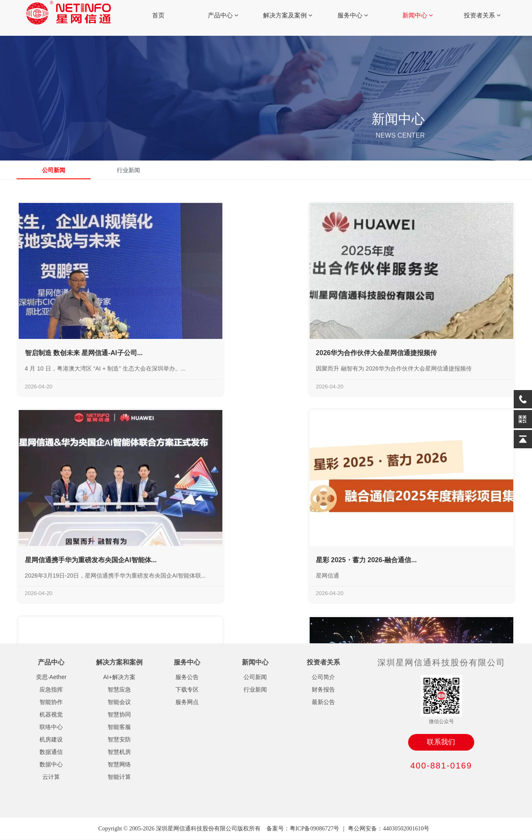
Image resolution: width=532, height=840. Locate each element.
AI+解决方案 (119, 677)
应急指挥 (51, 689)
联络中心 (51, 727)
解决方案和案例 (119, 662)
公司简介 (323, 677)
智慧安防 (119, 739)
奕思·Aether (51, 677)
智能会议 (119, 702)
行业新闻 (128, 170)
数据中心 (51, 764)
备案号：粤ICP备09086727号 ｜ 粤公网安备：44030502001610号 (348, 828)
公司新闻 (54, 170)
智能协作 (51, 702)
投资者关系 (482, 15)
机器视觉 (51, 714)
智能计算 (119, 776)
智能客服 (119, 727)
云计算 (51, 776)
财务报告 (323, 689)
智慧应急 (119, 689)
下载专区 (187, 689)
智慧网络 (119, 764)
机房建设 (51, 739)
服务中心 (352, 15)
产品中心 (223, 15)
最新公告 (323, 702)
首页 (158, 15)
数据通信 (51, 752)
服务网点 (187, 702)
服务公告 (187, 677)
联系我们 (441, 742)
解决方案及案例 (288, 15)
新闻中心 (417, 15)
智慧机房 (119, 752)
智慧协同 (119, 714)
